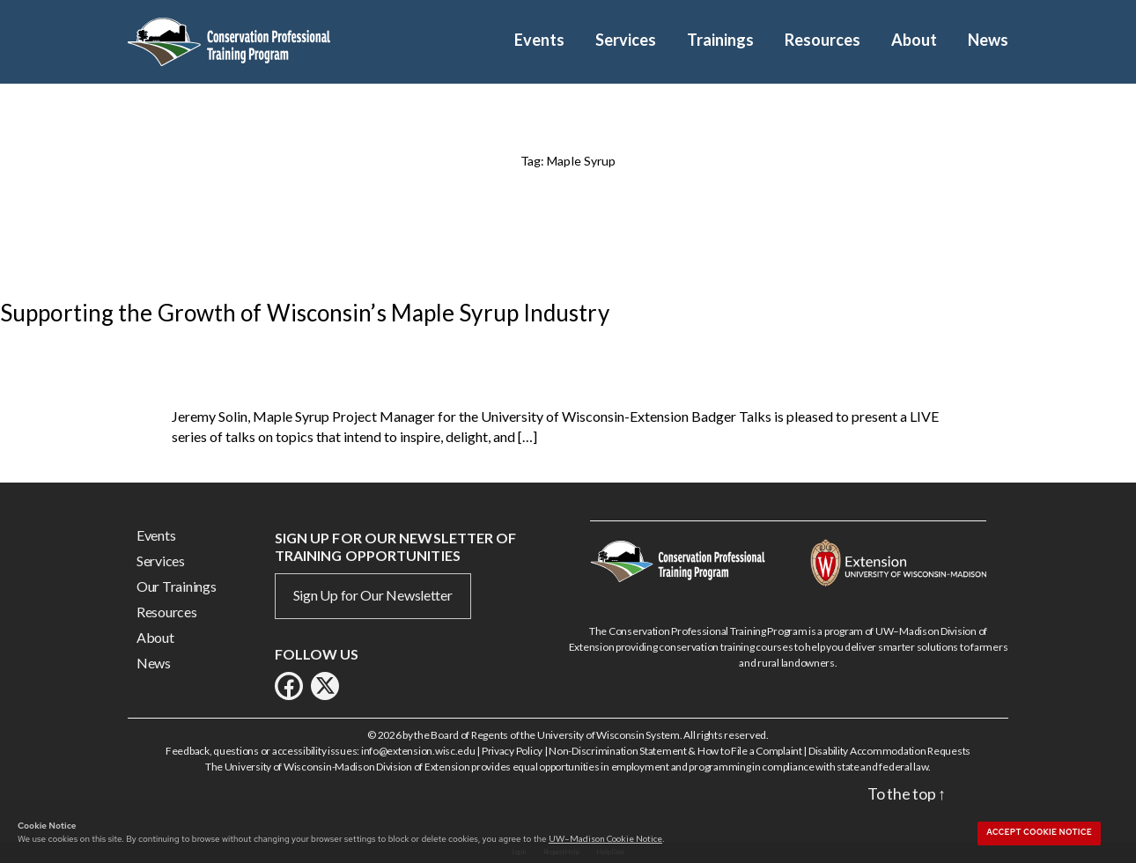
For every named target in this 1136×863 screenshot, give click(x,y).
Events (539, 40)
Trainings (720, 40)
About (914, 40)
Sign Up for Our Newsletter (373, 594)
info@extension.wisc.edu (418, 750)
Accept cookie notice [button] (1039, 832)
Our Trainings (176, 586)
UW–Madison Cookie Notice (605, 838)
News (988, 40)
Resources (822, 40)
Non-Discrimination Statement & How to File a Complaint (675, 750)
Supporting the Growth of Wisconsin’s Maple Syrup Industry (304, 313)
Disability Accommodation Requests (889, 750)
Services (625, 40)
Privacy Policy (512, 750)
